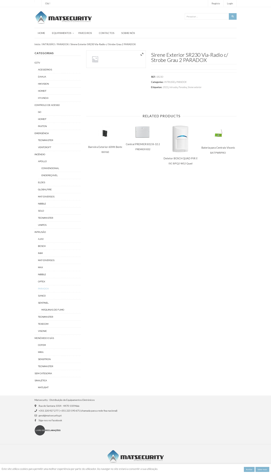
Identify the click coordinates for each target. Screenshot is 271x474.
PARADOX (63, 44)
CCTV (37, 63)
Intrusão (173, 87)
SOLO (41, 211)
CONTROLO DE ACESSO (47, 105)
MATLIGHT (43, 387)
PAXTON (42, 126)
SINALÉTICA (41, 380)
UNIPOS (42, 225)
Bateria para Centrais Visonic (218, 147)
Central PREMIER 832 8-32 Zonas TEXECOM (152, 144)
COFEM (42, 345)
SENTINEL (43, 303)
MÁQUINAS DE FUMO (52, 310)
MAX (40, 267)
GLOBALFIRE (45, 189)
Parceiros (85, 32)
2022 (165, 87)
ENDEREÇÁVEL (49, 175)
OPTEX (41, 281)
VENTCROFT (44, 147)
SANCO (42, 296)
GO (39, 112)
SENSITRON (44, 359)
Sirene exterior (195, 87)
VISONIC (42, 331)
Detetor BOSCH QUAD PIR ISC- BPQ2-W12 (189, 158)
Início (37, 44)
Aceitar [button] (249, 469)
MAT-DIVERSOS (46, 196)
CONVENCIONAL (50, 168)
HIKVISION (43, 84)
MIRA (41, 352)
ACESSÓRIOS (45, 70)
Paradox (183, 87)
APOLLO (42, 161)
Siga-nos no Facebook (50, 420)
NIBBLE (42, 204)
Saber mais (262, 469)
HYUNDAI (43, 98)
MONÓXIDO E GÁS (44, 338)
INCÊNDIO (40, 154)
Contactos (106, 32)
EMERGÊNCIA (42, 133)
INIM (40, 253)
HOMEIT (42, 91)
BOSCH (42, 246)
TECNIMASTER (45, 140)
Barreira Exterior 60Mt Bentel (105, 147)
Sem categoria (43, 373)
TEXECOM (43, 324)
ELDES (41, 182)
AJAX (41, 239)
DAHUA (42, 77)
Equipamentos (61, 32)
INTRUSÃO (48, 44)
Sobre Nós (128, 32)
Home (41, 32)
